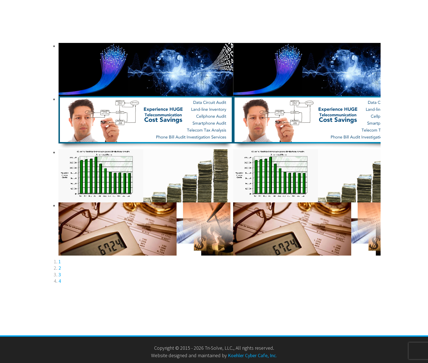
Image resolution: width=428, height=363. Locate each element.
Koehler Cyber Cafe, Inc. (252, 355)
